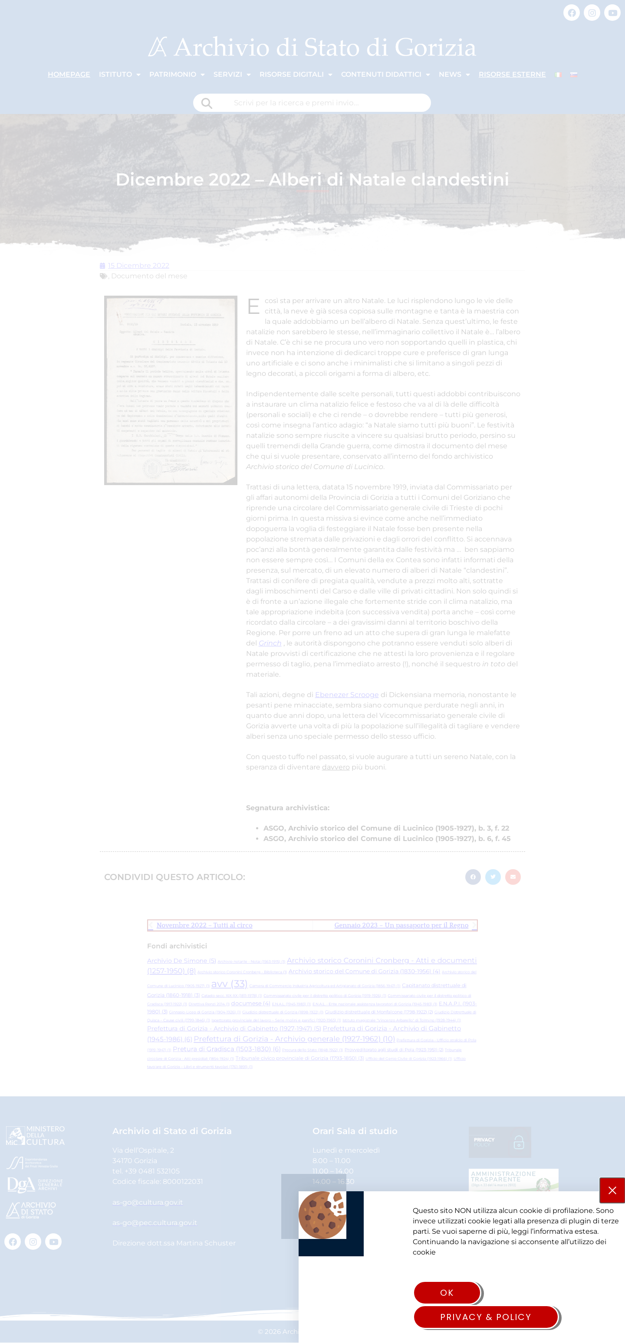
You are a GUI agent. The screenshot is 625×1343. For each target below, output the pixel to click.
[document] (312, 671)
